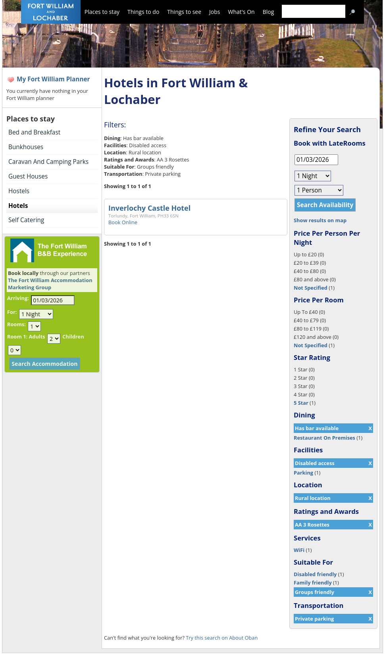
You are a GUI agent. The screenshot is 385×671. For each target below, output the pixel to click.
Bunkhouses (25, 147)
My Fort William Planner (53, 79)
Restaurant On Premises (324, 437)
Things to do (143, 11)
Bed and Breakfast (34, 132)
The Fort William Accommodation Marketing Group (50, 284)
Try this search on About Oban (222, 637)
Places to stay (102, 11)
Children (73, 336)
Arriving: (18, 298)
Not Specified (310, 287)
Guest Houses (28, 176)
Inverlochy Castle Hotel (149, 208)
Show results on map (320, 220)
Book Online (122, 222)
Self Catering (26, 220)
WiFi (299, 550)
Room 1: (17, 336)
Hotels (18, 206)
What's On (241, 11)
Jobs (214, 11)
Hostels (18, 191)
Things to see (184, 11)
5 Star (301, 402)
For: (12, 311)
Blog (268, 11)
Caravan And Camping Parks (48, 162)
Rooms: (16, 324)
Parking (303, 472)
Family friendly (313, 582)
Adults (37, 336)
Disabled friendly (315, 574)
